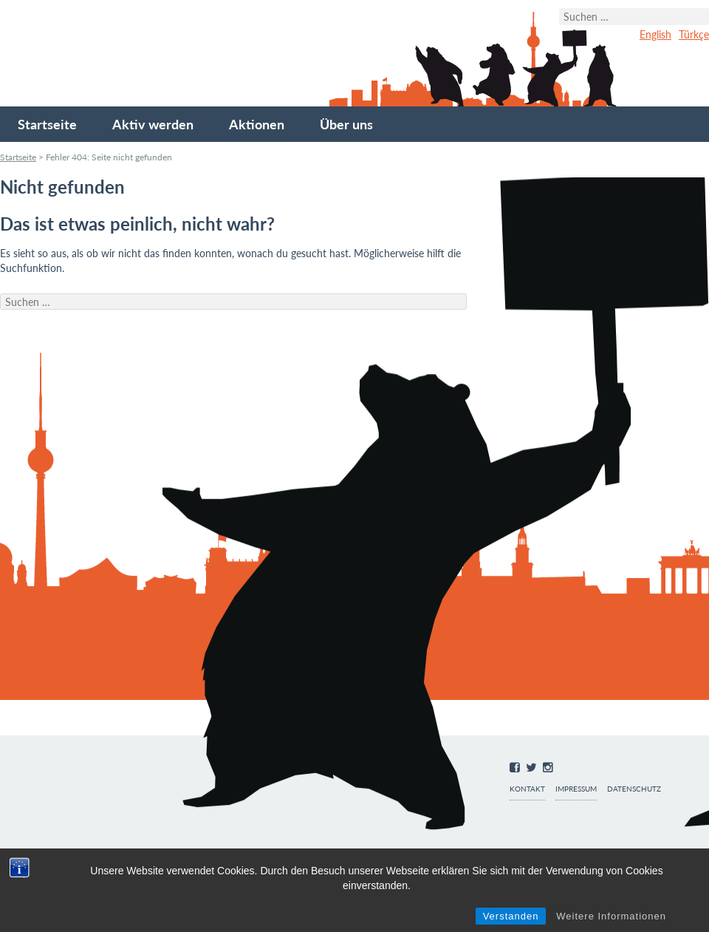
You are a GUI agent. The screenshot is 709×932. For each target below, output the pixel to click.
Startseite (47, 124)
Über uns (346, 124)
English (655, 34)
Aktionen (256, 124)
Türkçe (694, 34)
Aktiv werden (152, 124)
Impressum (576, 789)
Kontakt (527, 789)
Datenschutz (634, 789)
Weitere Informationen (611, 916)
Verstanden (511, 916)
